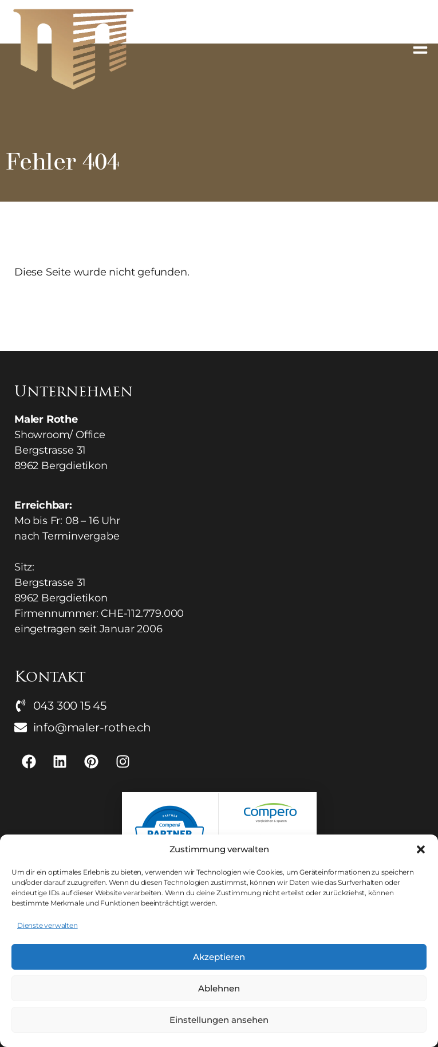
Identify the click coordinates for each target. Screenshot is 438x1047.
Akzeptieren (219, 956)
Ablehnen (219, 988)
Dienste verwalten (47, 925)
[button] (421, 849)
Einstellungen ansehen (219, 1019)
